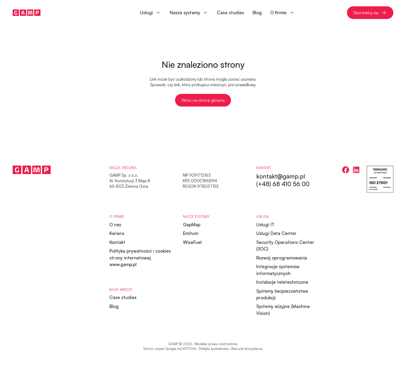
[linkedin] (356, 170)
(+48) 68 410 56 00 (283, 183)
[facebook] (345, 170)
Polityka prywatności (214, 348)
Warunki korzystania (246, 348)
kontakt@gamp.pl (280, 176)
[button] (189, 12)
